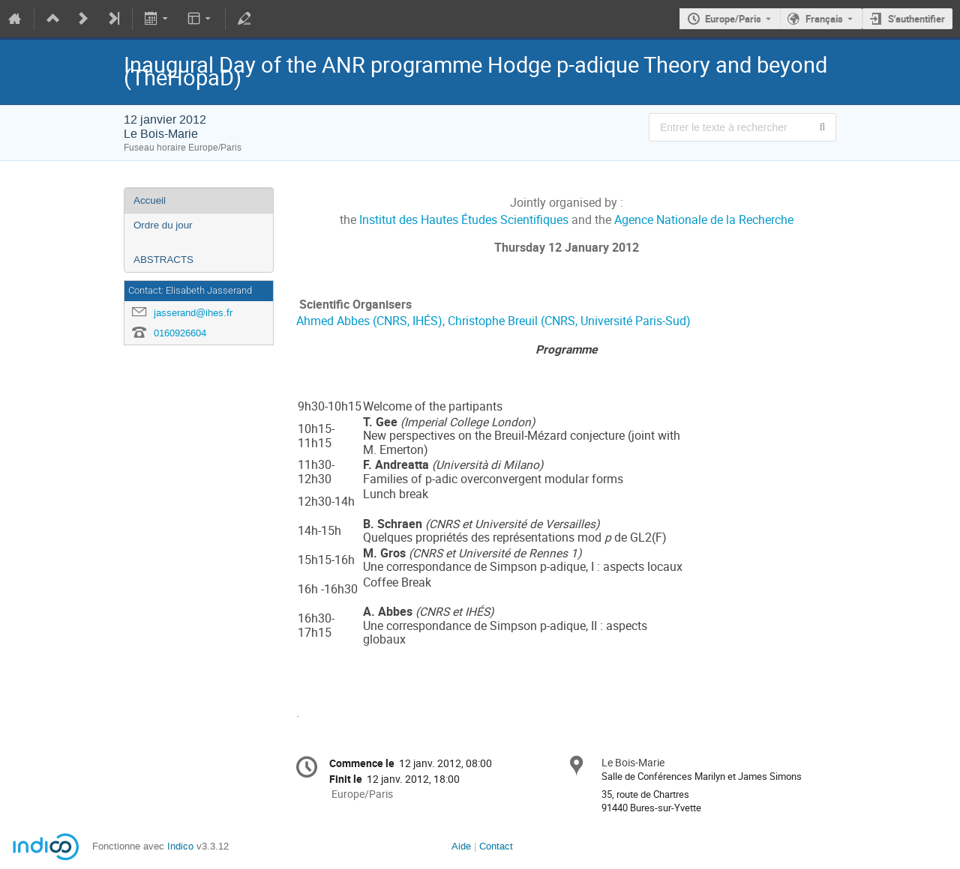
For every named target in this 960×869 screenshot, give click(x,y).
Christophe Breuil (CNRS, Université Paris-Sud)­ (569, 321)
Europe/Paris (733, 18)
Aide (461, 846)
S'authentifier (916, 18)
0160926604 (180, 333)
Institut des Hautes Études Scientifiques (463, 220)
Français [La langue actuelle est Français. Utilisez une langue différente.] (824, 18)
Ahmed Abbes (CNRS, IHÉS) (369, 321)
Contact (496, 846)
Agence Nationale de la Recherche (704, 220)
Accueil (150, 200)
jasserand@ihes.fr (193, 312)
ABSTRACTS (164, 259)
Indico (180, 846)
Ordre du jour (163, 225)
